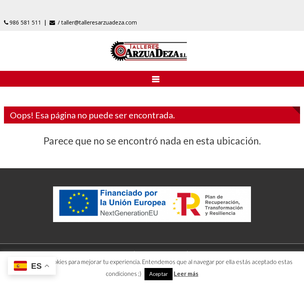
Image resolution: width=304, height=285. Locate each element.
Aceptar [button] (158, 274)
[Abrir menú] (152, 79)
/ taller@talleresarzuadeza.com (93, 22)
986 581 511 (22, 22)
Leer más (186, 273)
